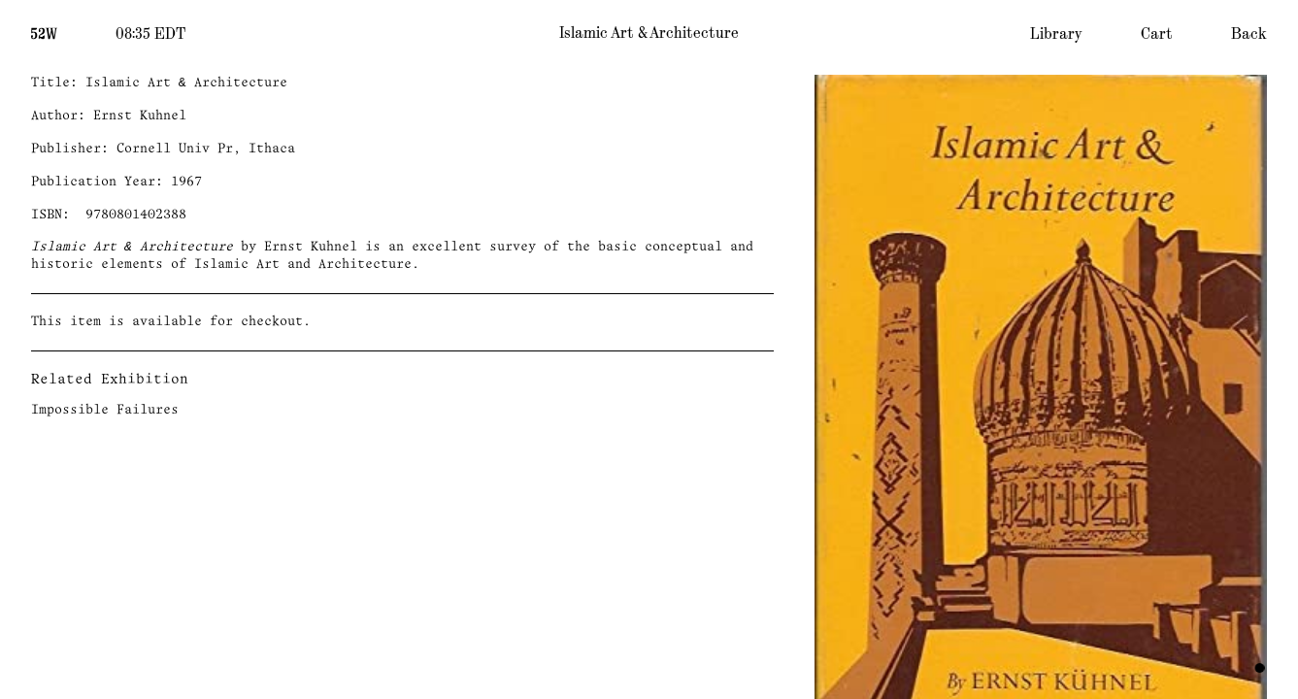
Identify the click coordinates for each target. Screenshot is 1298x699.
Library (1056, 34)
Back (1249, 34)
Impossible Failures (105, 410)
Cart (1157, 34)
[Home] (44, 32)
